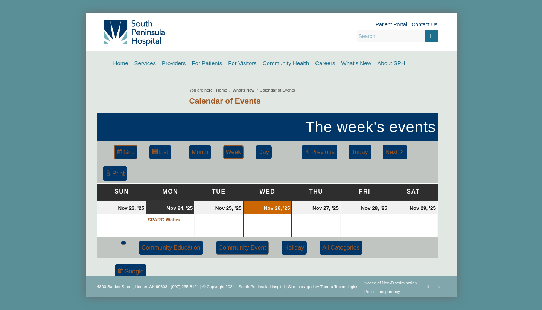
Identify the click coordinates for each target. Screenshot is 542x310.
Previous (319, 152)
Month (200, 152)
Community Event (242, 247)
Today (360, 152)
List (160, 153)
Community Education (171, 247)
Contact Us (424, 24)
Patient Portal (391, 24)
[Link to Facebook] (428, 286)
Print (115, 174)
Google (130, 272)
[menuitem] (120, 63)
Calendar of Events (225, 100)
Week (233, 152)
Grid (125, 153)
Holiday (294, 247)
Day (263, 152)
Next (394, 152)
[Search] (397, 36)
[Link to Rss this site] (439, 286)
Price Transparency (382, 291)
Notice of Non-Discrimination (390, 283)
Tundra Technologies (339, 286)
